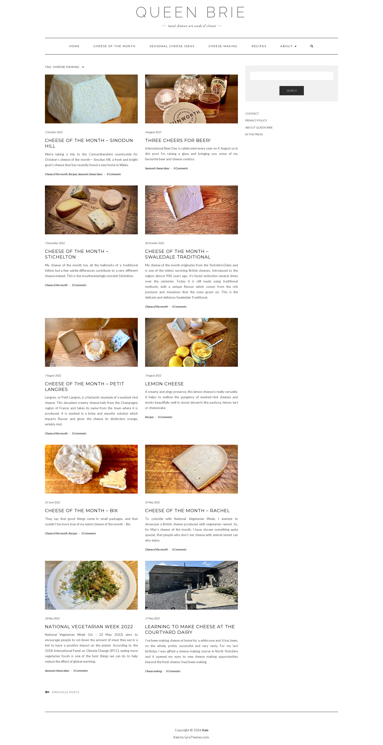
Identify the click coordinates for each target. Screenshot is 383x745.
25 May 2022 (152, 502)
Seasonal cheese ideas (172, 46)
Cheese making (223, 46)
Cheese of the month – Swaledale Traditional (178, 254)
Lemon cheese (164, 384)
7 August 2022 (53, 375)
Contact (252, 113)
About (288, 46)
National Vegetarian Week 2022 (89, 626)
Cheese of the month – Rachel (187, 510)
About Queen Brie (259, 127)
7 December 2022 (55, 243)
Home (74, 46)
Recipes (259, 46)
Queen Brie (191, 12)
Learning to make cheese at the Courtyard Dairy (190, 629)
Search (292, 90)
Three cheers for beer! (178, 140)
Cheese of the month (115, 46)
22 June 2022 (52, 502)
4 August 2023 (153, 132)
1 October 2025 (54, 132)
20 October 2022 (154, 243)
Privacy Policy (256, 120)
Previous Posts (65, 692)
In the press (254, 134)
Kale (205, 730)
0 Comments (114, 174)
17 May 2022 (152, 618)
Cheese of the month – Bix (81, 510)
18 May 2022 (52, 618)
